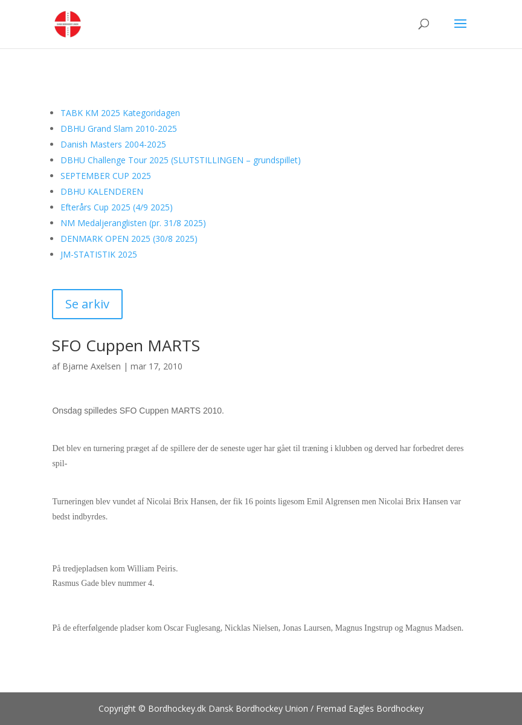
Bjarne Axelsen (91, 366)
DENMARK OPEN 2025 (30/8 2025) (129, 238)
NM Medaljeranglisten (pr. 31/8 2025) (133, 223)
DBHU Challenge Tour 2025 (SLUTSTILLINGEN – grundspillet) (180, 160)
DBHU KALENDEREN (101, 191)
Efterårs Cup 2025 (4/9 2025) (116, 207)
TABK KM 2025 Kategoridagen (120, 113)
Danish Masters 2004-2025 (113, 144)
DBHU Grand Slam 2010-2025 (118, 128)
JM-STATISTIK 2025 (98, 254)
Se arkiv (87, 304)
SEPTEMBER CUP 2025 (105, 175)
